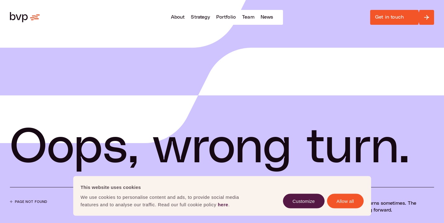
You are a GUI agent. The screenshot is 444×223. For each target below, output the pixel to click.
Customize (304, 200)
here (223, 204)
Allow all (345, 200)
